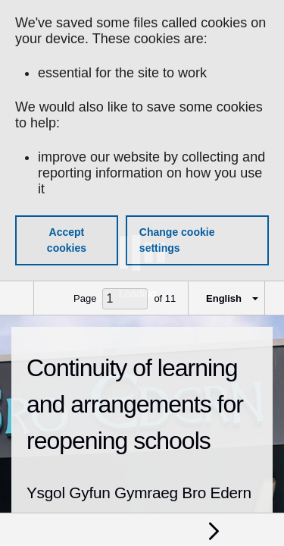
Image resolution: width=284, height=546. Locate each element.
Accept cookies (66, 240)
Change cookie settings (177, 240)
